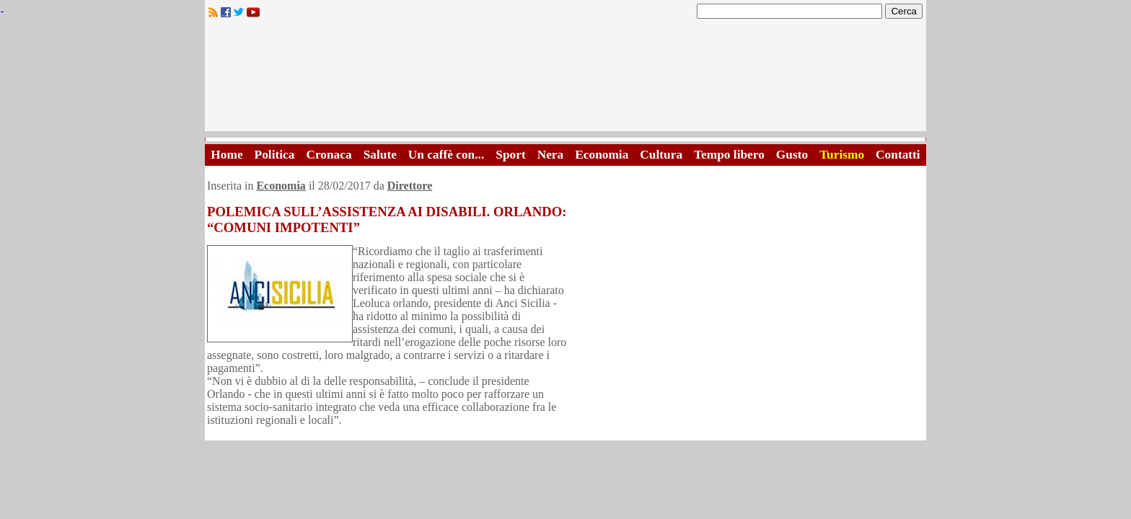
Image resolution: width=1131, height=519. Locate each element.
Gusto (792, 154)
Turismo (841, 154)
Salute (380, 154)
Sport (510, 154)
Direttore (409, 185)
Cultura (661, 154)
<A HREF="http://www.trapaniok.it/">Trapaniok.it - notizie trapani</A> (565, 79)
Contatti (898, 154)
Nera (550, 154)
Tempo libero (729, 154)
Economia (601, 154)
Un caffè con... (446, 154)
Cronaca (328, 154)
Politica (275, 154)
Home (226, 154)
